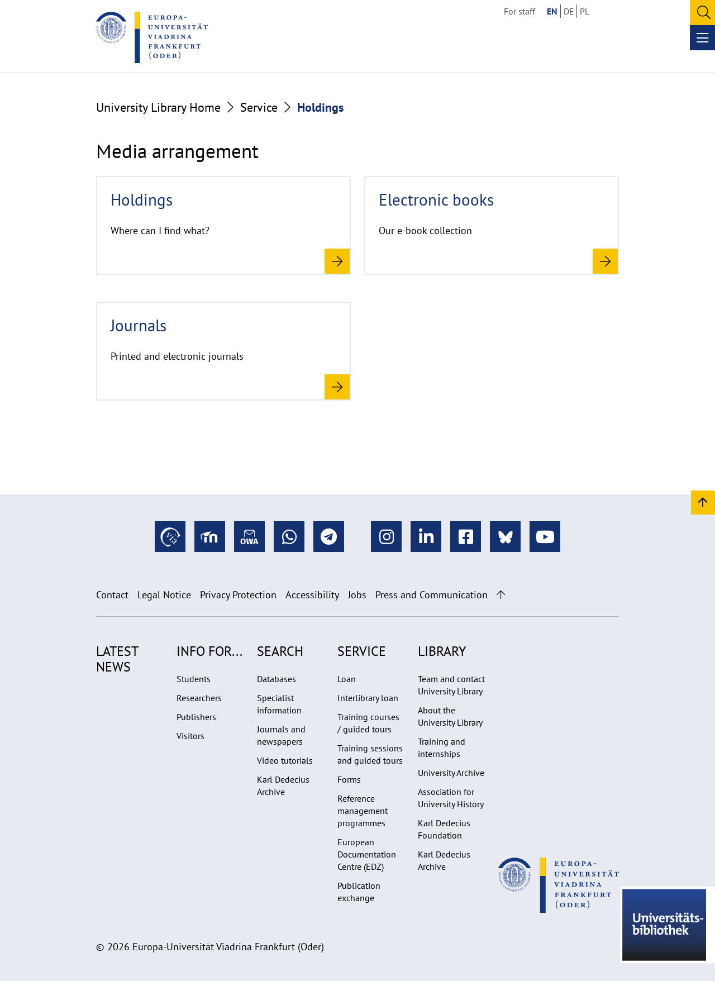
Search (280, 651)
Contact (112, 594)
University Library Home (158, 107)
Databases (276, 678)
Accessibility (312, 594)
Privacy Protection (238, 594)
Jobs (357, 594)
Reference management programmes (362, 810)
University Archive (451, 772)
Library (442, 651)
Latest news (117, 658)
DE (569, 11)
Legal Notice (164, 594)
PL (584, 11)
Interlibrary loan (367, 697)
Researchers (199, 697)
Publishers (196, 716)
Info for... (209, 651)
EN (552, 11)
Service (259, 107)
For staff (519, 11)
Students (194, 678)
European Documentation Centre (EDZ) (366, 854)
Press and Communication (431, 594)
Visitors (190, 735)
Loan (346, 678)
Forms (349, 779)
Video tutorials (285, 760)
